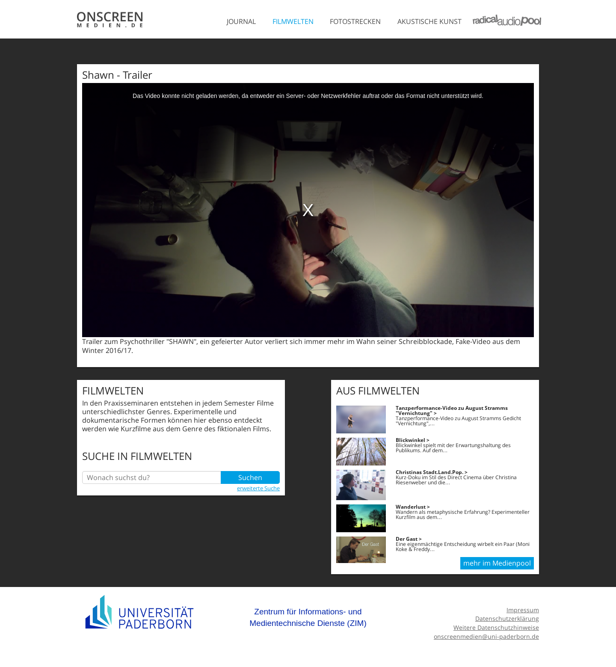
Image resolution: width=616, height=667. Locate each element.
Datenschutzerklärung (507, 618)
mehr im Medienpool (497, 563)
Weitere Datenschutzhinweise (496, 627)
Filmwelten (293, 21)
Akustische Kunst (429, 21)
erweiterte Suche (258, 488)
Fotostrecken (355, 21)
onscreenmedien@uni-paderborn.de (486, 636)
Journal (241, 21)
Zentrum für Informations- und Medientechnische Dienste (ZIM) (308, 617)
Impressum (522, 610)
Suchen (250, 477)
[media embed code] (308, 210)
